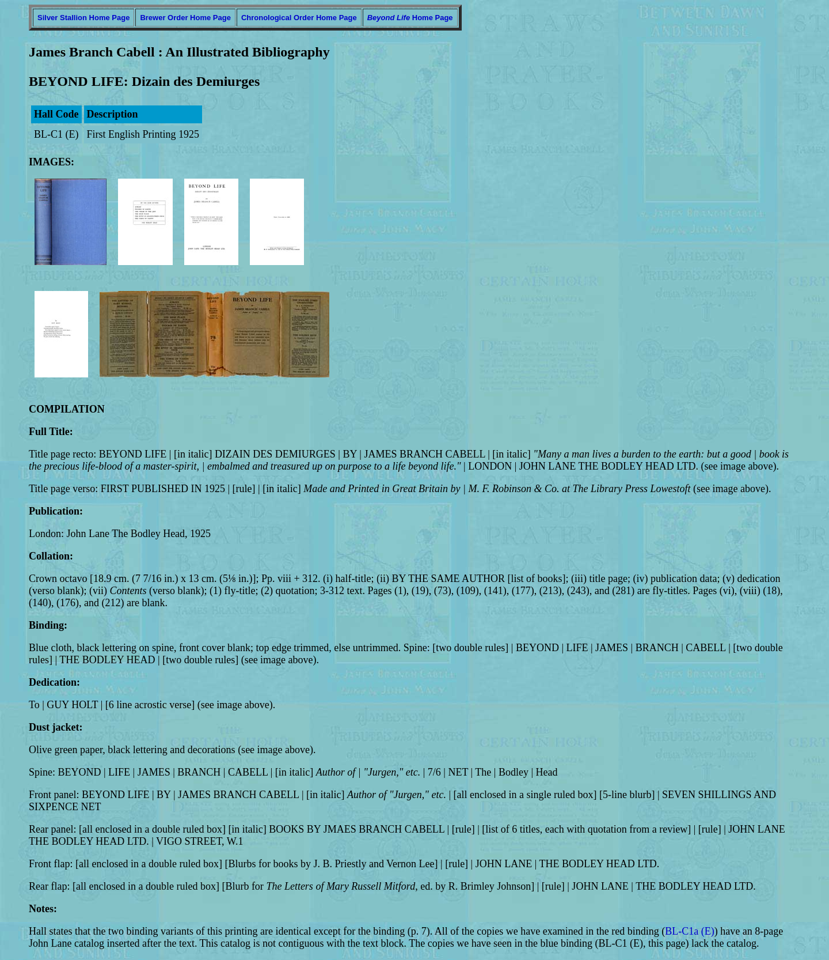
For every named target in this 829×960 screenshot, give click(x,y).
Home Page (410, 17)
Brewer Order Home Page (185, 17)
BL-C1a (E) (689, 931)
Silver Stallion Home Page (83, 17)
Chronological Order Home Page (299, 17)
